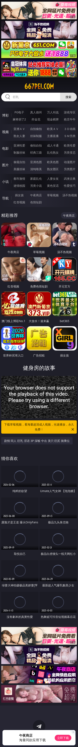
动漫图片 (70, 162)
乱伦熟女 (53, 152)
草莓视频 (53, 195)
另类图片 (70, 169)
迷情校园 (19, 186)
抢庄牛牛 (70, 119)
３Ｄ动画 (70, 129)
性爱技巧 (70, 186)
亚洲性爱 (19, 145)
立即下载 (63, 738)
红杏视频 (19, 202)
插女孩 (19, 195)
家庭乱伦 (36, 179)
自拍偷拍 (36, 129)
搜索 (68, 97)
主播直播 (53, 136)
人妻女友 (53, 179)
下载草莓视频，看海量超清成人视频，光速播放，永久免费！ (39, 427)
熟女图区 (53, 169)
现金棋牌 (53, 119)
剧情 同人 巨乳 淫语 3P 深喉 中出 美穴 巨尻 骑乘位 (37, 441)
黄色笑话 (53, 186)
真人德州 (36, 112)
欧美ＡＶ (53, 129)
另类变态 (70, 152)
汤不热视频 (69, 195)
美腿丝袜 (19, 169)
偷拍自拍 (36, 145)
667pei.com (39, 86)
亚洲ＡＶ (19, 129)
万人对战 (53, 112)
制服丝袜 (19, 152)
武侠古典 (70, 179)
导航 (5, 198)
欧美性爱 (70, 145)
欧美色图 (53, 162)
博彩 (5, 115)
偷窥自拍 (19, 162)
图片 (5, 165)
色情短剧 (36, 202)
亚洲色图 (36, 162)
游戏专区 (70, 112)
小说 (5, 181)
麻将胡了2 (19, 119)
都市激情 (19, 179)
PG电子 (19, 112)
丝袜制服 (36, 136)
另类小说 (36, 186)
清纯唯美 (36, 169)
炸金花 (36, 119)
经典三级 (36, 152)
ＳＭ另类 (70, 136)
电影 (5, 148)
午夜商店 (36, 195)
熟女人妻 (19, 136)
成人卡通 (53, 145)
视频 (5, 132)
